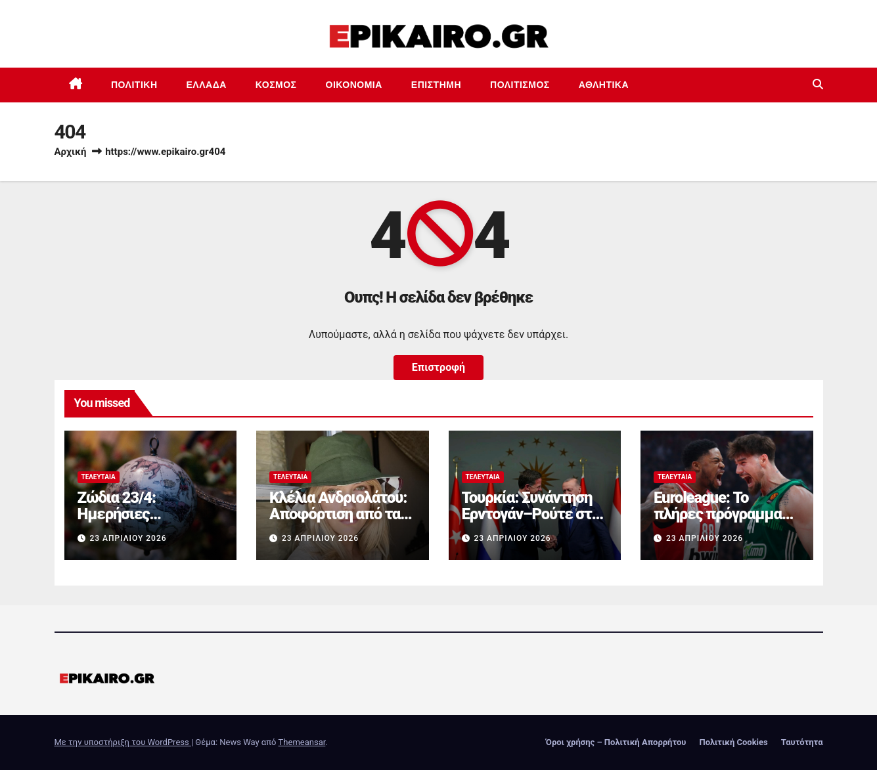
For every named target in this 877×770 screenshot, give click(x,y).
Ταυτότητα (802, 742)
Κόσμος (276, 85)
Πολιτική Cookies (733, 742)
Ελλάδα (207, 85)
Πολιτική (134, 85)
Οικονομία (354, 85)
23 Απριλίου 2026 (127, 538)
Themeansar (302, 742)
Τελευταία (98, 477)
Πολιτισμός (520, 85)
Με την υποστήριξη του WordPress (123, 742)
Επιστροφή (438, 367)
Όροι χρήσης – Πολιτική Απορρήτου (616, 742)
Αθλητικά (604, 85)
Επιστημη (436, 85)
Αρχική (71, 152)
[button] (818, 84)
